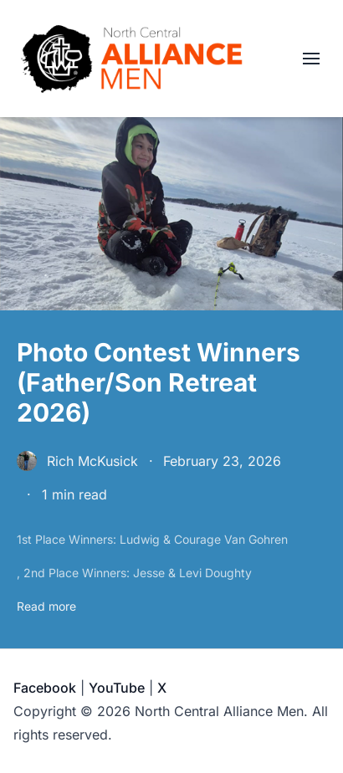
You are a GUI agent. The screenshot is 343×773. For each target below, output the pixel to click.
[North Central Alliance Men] (131, 58)
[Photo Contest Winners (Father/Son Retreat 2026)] (171, 476)
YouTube (117, 687)
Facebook (44, 687)
